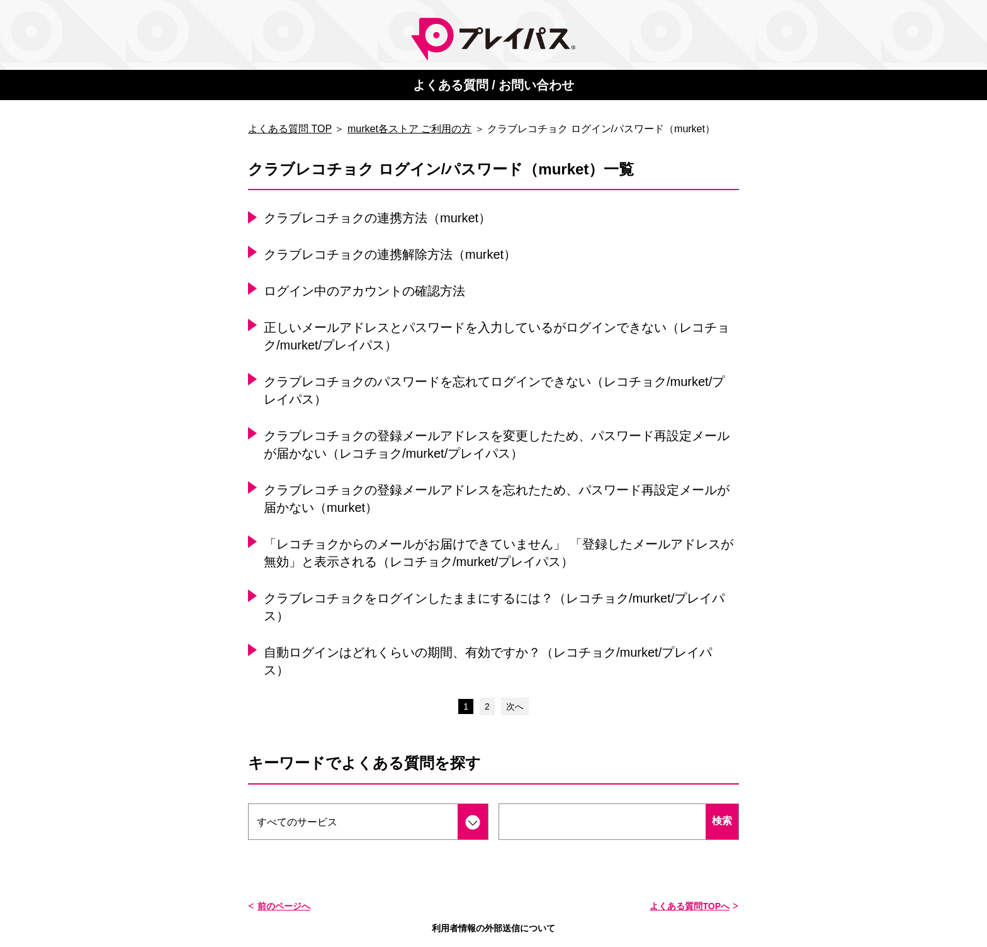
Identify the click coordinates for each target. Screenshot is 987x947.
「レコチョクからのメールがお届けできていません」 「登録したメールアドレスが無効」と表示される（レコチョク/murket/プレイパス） (498, 553)
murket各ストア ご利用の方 (409, 128)
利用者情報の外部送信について (493, 928)
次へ (515, 706)
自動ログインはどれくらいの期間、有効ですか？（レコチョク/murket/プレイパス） (488, 661)
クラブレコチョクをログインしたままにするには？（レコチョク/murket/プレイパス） (494, 607)
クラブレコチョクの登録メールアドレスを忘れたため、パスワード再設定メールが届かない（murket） (497, 498)
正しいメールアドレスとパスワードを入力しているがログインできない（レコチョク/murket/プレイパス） (497, 336)
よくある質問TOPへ (690, 906)
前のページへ (283, 906)
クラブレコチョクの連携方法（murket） (377, 218)
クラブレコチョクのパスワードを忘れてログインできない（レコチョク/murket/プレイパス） (494, 390)
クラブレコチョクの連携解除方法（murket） (390, 254)
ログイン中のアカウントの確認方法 (364, 291)
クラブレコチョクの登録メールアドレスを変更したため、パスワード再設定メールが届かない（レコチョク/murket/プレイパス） (497, 444)
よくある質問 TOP (290, 128)
